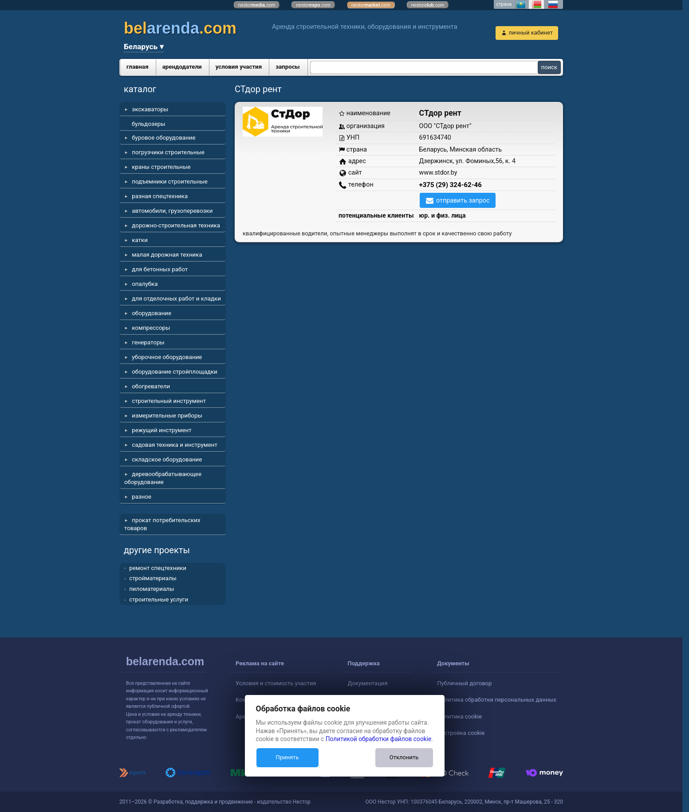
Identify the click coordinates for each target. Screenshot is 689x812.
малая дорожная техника (167, 254)
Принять (287, 757)
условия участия (239, 66)
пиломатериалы (151, 589)
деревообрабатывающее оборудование (162, 478)
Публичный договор (464, 683)
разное (141, 496)
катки (140, 240)
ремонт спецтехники (157, 568)
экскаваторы (150, 109)
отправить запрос (463, 200)
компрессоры (151, 327)
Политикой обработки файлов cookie (379, 738)
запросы (288, 66)
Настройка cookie (460, 733)
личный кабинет (530, 32)
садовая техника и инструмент (174, 444)
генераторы (148, 342)
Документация (368, 683)
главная (137, 66)
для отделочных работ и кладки (176, 298)
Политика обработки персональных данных (496, 699)
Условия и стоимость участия (276, 683)
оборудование (151, 313)
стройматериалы (153, 578)
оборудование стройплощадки (174, 371)
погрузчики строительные (168, 152)
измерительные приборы (167, 415)
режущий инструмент (161, 430)
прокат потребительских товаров (162, 524)
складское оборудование (167, 459)
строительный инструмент (169, 401)
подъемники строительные (170, 181)
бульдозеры (148, 124)
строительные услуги (158, 599)
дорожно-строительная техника (176, 225)
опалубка (144, 284)
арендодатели (182, 66)
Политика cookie (459, 716)
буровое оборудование (163, 137)
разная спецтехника (160, 196)
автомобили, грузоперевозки (172, 210)
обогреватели (151, 386)
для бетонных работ (160, 269)
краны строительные (161, 167)
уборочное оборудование (167, 357)
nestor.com (257, 5)
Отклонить (404, 757)
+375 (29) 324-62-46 (450, 185)
